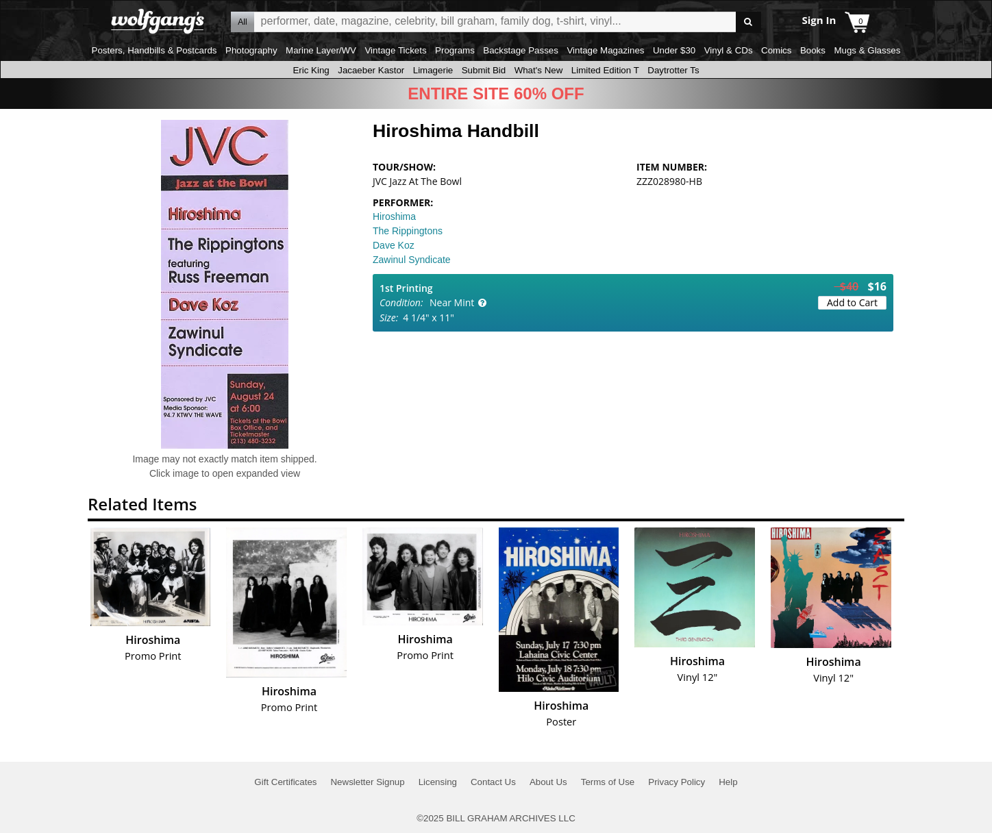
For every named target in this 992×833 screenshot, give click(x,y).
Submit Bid (484, 70)
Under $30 (674, 50)
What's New (538, 70)
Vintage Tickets (395, 50)
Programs (455, 50)
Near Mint (452, 302)
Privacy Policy (676, 782)
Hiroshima (394, 216)
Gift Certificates (285, 782)
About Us (548, 782)
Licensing (438, 782)
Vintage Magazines (605, 50)
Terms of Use (608, 782)
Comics (776, 50)
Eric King (311, 70)
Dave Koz (393, 245)
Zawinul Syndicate (412, 259)
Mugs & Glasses (867, 50)
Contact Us (493, 782)
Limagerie (433, 70)
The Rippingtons (408, 230)
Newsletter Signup (367, 782)
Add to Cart (852, 302)
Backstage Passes (520, 50)
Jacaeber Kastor (371, 70)
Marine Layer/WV (321, 50)
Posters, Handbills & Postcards (154, 50)
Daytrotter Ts (673, 70)
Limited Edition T (605, 70)
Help (728, 782)
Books (813, 50)
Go (748, 22)
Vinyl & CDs (728, 50)
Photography (251, 50)
